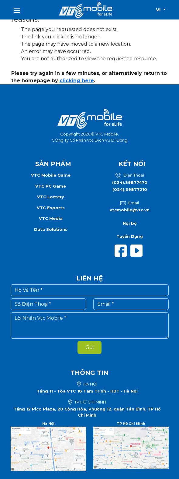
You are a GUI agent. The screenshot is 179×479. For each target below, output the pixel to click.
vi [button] (159, 9)
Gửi (89, 347)
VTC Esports (51, 207)
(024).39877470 (129, 182)
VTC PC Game (50, 186)
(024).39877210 (129, 189)
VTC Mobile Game (51, 175)
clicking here (77, 80)
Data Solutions (50, 229)
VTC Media (51, 218)
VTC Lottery (50, 196)
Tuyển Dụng (129, 236)
